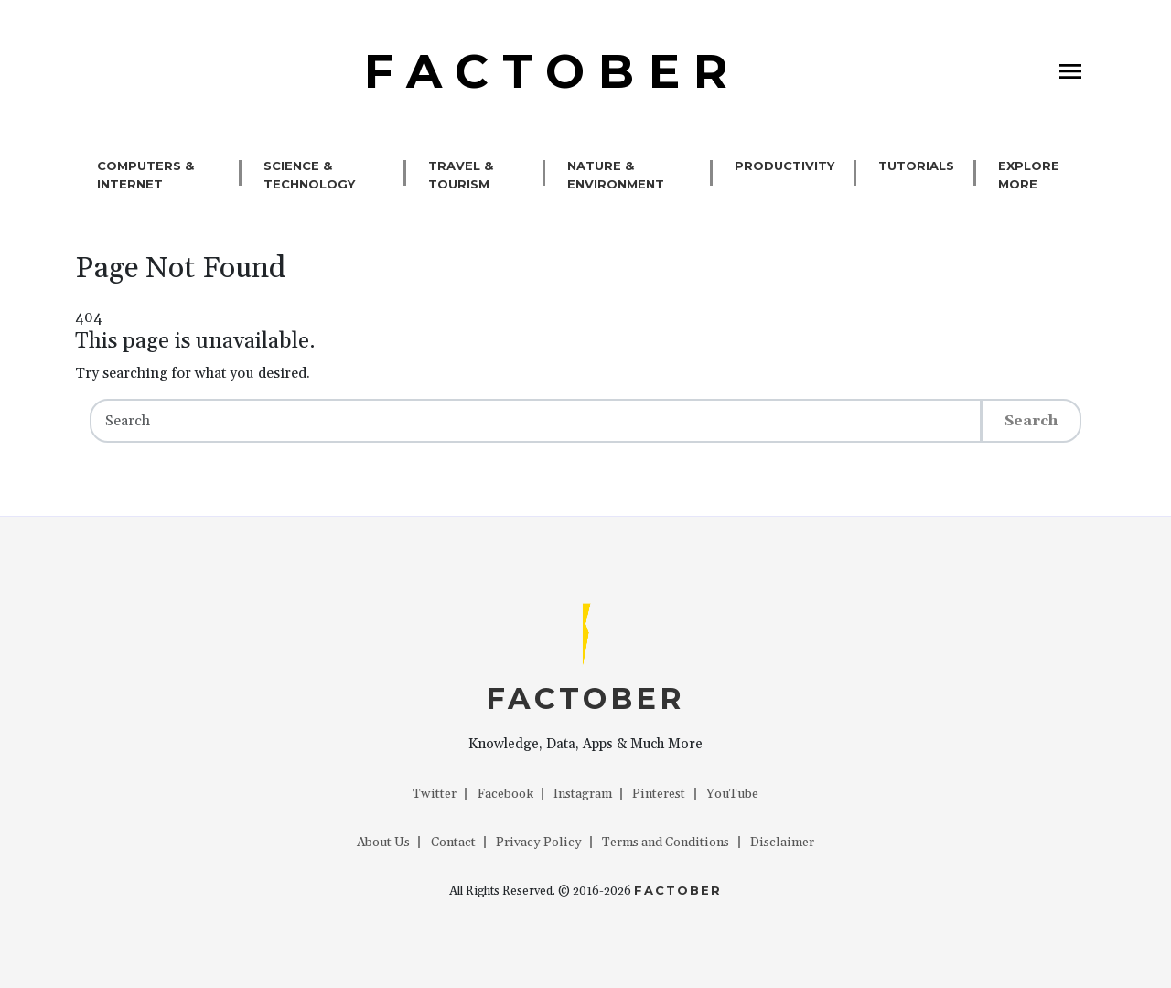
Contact (453, 842)
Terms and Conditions (665, 842)
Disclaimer (782, 842)
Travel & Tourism (460, 174)
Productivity (784, 165)
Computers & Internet (145, 174)
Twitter (435, 794)
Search (1031, 421)
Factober (678, 890)
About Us (383, 842)
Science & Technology (309, 174)
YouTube (732, 794)
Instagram (582, 794)
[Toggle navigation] (1070, 71)
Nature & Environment (615, 174)
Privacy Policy (539, 842)
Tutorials (916, 165)
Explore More (1028, 174)
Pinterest (658, 794)
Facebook (505, 794)
